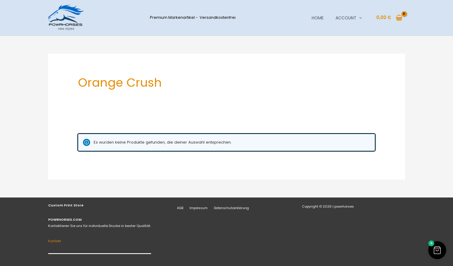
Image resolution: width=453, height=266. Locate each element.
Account (349, 18)
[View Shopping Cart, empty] (389, 18)
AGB (178, 208)
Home (318, 18)
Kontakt (54, 241)
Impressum (194, 208)
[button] (359, 18)
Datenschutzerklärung (225, 208)
